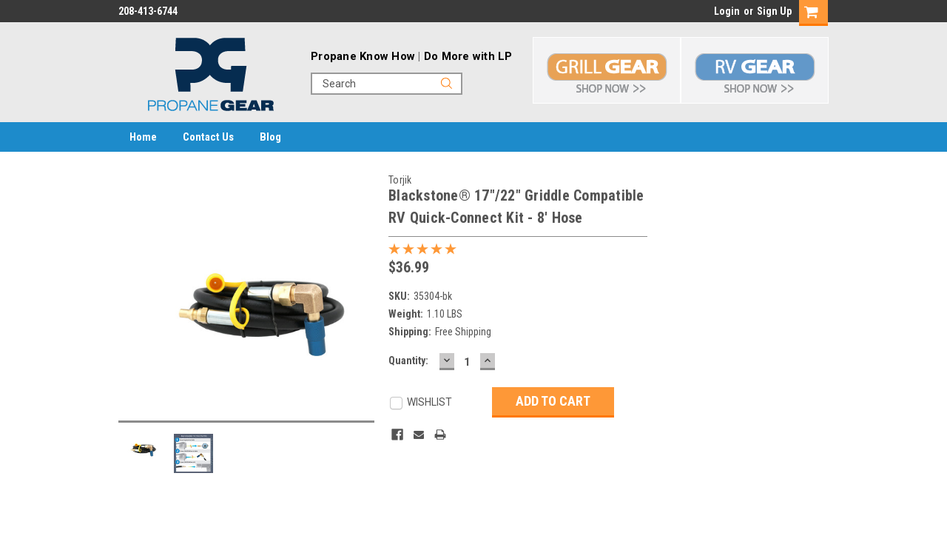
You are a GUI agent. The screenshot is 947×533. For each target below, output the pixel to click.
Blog (270, 137)
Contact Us (208, 137)
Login (727, 11)
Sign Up (774, 11)
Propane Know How (363, 56)
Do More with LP (468, 56)
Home (143, 137)
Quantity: (408, 360)
